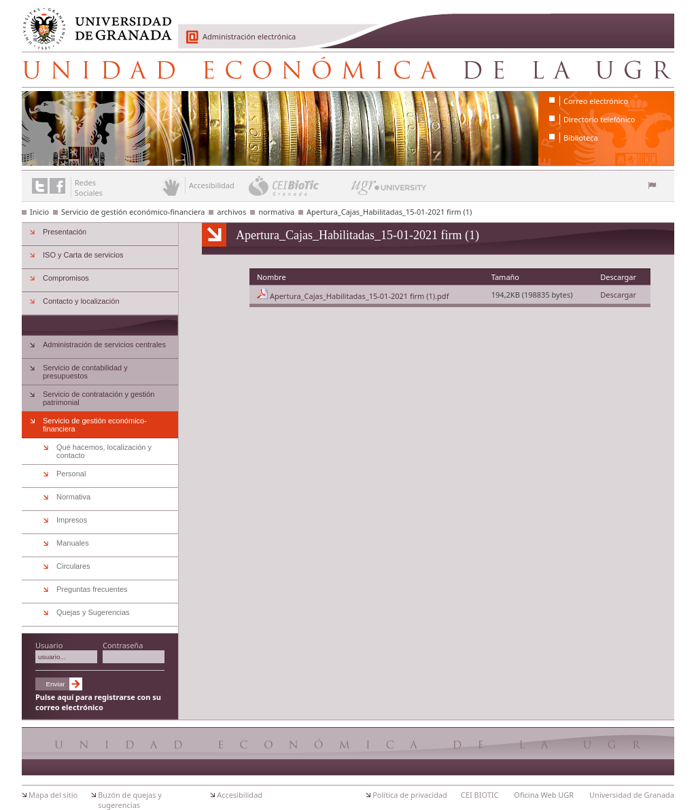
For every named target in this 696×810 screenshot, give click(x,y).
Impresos (71, 520)
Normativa (73, 497)
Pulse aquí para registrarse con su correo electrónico (98, 702)
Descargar (618, 294)
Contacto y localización (81, 301)
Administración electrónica (249, 36)
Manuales (72, 543)
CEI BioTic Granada (298, 185)
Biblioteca (580, 138)
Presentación (64, 232)
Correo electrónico (595, 101)
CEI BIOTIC (480, 795)
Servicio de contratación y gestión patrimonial (98, 398)
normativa (276, 212)
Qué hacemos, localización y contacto (104, 451)
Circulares (73, 566)
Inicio (39, 212)
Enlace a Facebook (57, 186)
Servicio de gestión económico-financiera (133, 212)
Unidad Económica (348, 69)
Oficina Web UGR (544, 795)
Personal (71, 474)
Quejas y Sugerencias (93, 612)
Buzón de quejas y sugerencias (130, 800)
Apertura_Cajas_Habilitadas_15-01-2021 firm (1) (389, 212)
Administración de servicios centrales (104, 344)
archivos (231, 212)
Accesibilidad (239, 795)
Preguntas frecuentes (92, 589)
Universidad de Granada (92, 21)
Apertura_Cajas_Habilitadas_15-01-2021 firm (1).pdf (359, 296)
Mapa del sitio (53, 795)
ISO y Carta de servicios (83, 255)
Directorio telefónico (599, 119)
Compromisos (66, 278)
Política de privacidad (409, 795)
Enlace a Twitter (40, 186)
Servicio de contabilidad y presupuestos (85, 372)
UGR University (389, 191)
